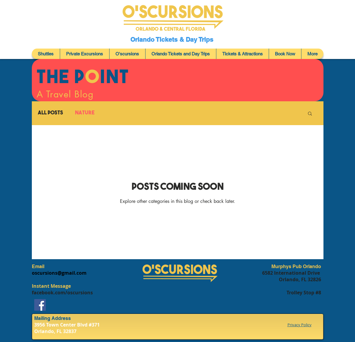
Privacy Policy (299, 324)
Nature (85, 113)
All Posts (50, 113)
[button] (310, 114)
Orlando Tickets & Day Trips (172, 39)
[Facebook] (40, 305)
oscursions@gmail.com (59, 273)
